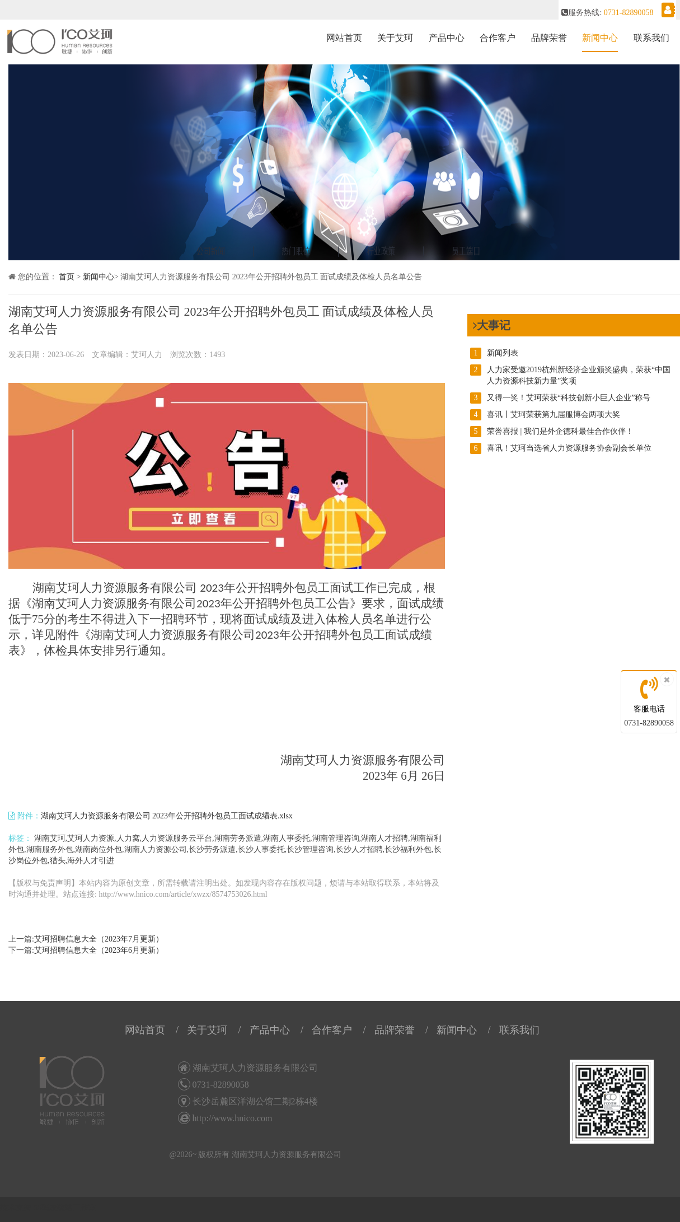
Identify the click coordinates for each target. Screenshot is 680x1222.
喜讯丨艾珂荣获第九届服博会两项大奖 (545, 414)
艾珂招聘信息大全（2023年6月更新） (98, 950)
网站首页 (344, 38)
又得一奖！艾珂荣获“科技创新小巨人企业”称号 (560, 398)
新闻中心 (600, 38)
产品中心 (447, 38)
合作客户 (497, 38)
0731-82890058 (649, 723)
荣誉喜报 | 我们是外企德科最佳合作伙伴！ (552, 431)
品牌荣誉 (549, 38)
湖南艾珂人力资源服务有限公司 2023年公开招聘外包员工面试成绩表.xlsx (167, 816)
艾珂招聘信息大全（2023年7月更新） (98, 939)
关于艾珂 (395, 38)
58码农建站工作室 (65, 1208)
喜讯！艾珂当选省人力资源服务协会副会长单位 (560, 448)
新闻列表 (494, 353)
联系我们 (651, 38)
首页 (66, 277)
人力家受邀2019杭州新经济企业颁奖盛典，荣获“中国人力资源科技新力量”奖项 (570, 374)
